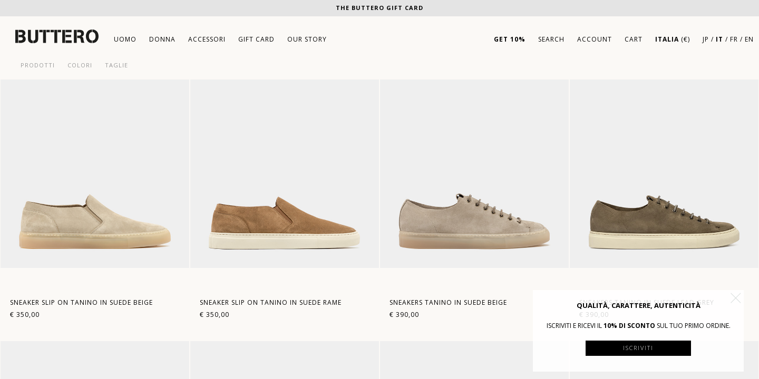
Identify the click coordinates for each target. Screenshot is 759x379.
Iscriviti (638, 348)
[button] (736, 298)
